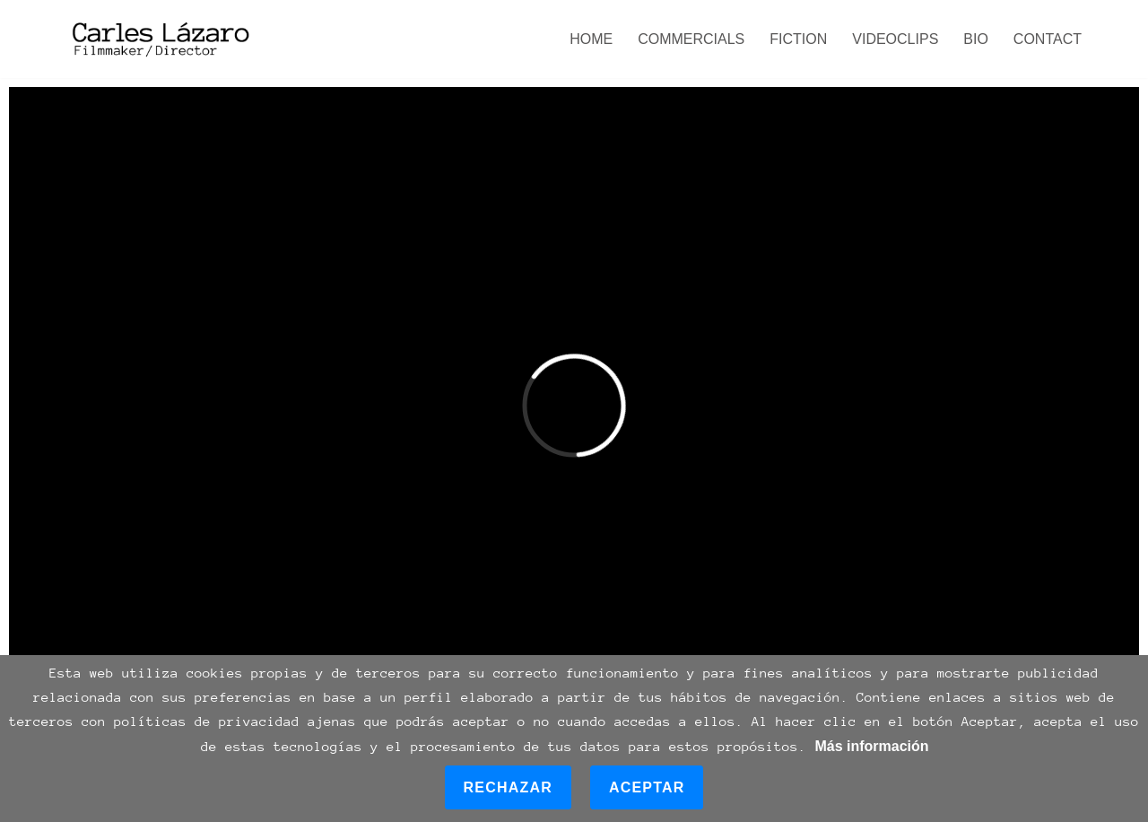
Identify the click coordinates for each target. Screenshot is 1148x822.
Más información (871, 746)
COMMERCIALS (691, 39)
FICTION (798, 39)
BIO (975, 39)
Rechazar (508, 787)
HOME (591, 39)
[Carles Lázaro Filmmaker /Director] (159, 39)
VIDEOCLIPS (895, 39)
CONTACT (1047, 39)
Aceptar (647, 787)
